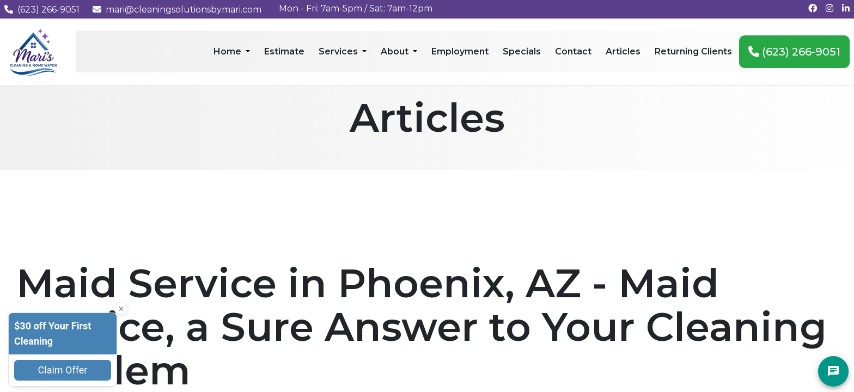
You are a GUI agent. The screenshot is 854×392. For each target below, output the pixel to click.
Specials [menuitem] (522, 51)
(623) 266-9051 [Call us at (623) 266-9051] (42, 9)
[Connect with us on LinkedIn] (846, 8)
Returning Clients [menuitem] (693, 51)
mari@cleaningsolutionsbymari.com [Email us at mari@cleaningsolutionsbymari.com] (177, 9)
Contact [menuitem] (573, 51)
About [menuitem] (396, 51)
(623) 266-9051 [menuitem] (794, 51)
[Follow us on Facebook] (812, 8)
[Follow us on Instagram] (829, 8)
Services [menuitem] (339, 51)
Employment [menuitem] (460, 51)
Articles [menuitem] (623, 51)
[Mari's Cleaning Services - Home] (33, 51)
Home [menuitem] (228, 51)
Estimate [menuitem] (284, 51)
